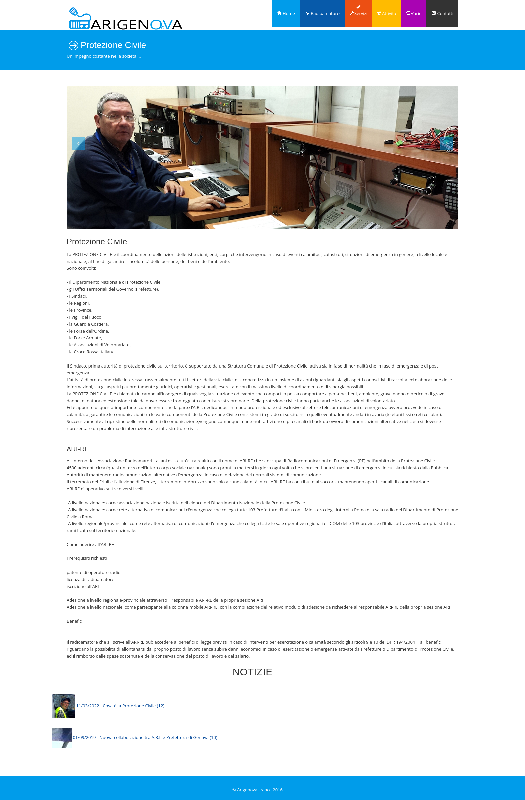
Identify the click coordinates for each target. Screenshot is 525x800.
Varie (413, 13)
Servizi (358, 13)
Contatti (442, 13)
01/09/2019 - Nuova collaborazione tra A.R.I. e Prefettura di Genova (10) (134, 737)
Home (286, 13)
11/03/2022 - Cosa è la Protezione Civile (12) (108, 706)
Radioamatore (322, 13)
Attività (386, 13)
